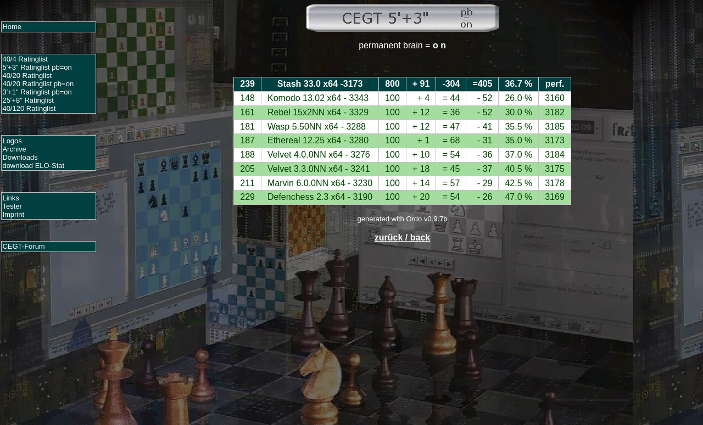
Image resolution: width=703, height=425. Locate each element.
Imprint (13, 214)
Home (11, 27)
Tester (11, 206)
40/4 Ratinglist (24, 59)
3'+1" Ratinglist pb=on (36, 92)
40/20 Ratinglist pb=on (38, 84)
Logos (11, 141)
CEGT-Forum (23, 246)
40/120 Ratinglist (28, 108)
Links (10, 198)
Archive (14, 149)
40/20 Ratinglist (27, 75)
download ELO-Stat (33, 165)
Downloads (19, 157)
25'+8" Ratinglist (27, 100)
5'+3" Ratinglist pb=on (36, 67)
